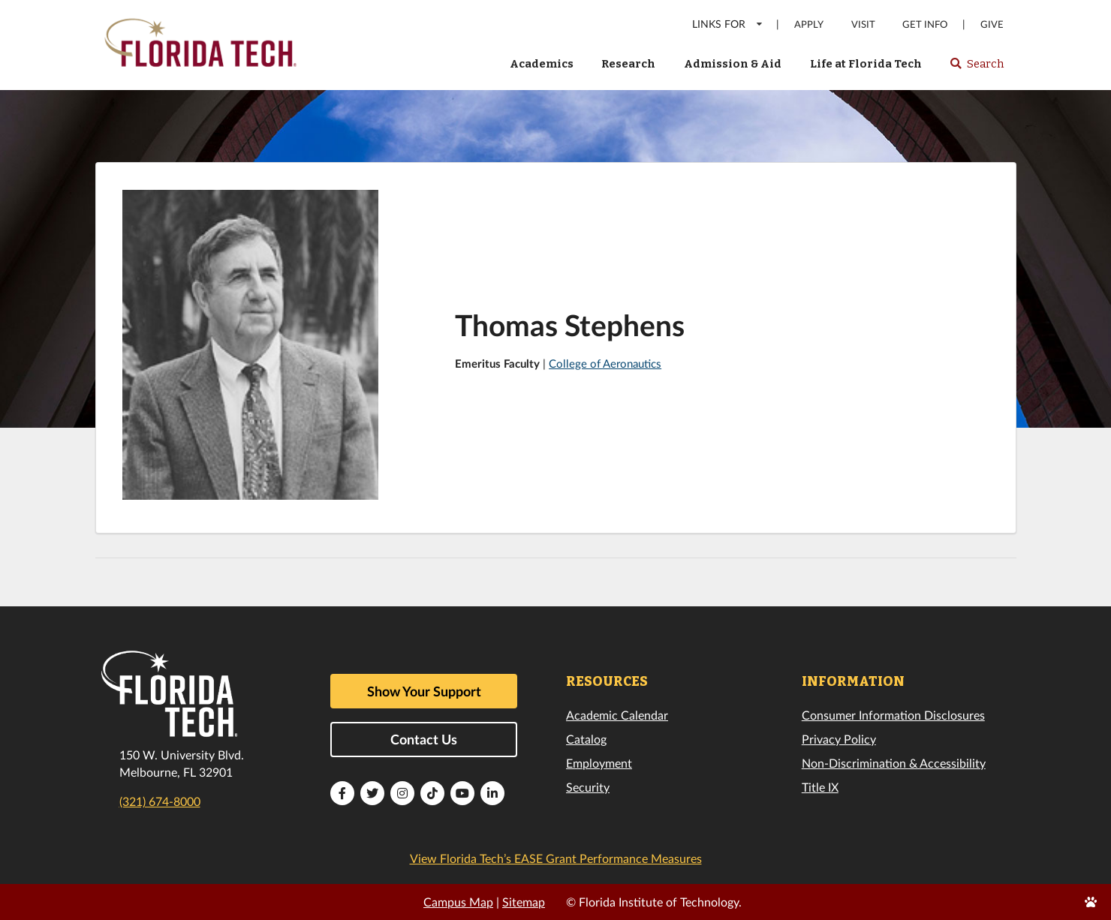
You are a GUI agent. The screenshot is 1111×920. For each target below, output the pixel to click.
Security (588, 787)
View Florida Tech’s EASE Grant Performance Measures (556, 858)
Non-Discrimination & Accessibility (894, 763)
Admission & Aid (732, 64)
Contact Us (423, 739)
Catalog (586, 739)
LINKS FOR (727, 23)
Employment (599, 763)
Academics (542, 64)
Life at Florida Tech (866, 64)
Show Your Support (424, 691)
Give (992, 24)
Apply (808, 24)
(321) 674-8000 (159, 801)
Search (976, 68)
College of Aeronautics (605, 363)
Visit (863, 24)
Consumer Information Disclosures (893, 715)
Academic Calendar (617, 715)
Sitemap (523, 901)
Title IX (820, 787)
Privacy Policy (839, 739)
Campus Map (458, 901)
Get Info (924, 24)
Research (628, 64)
